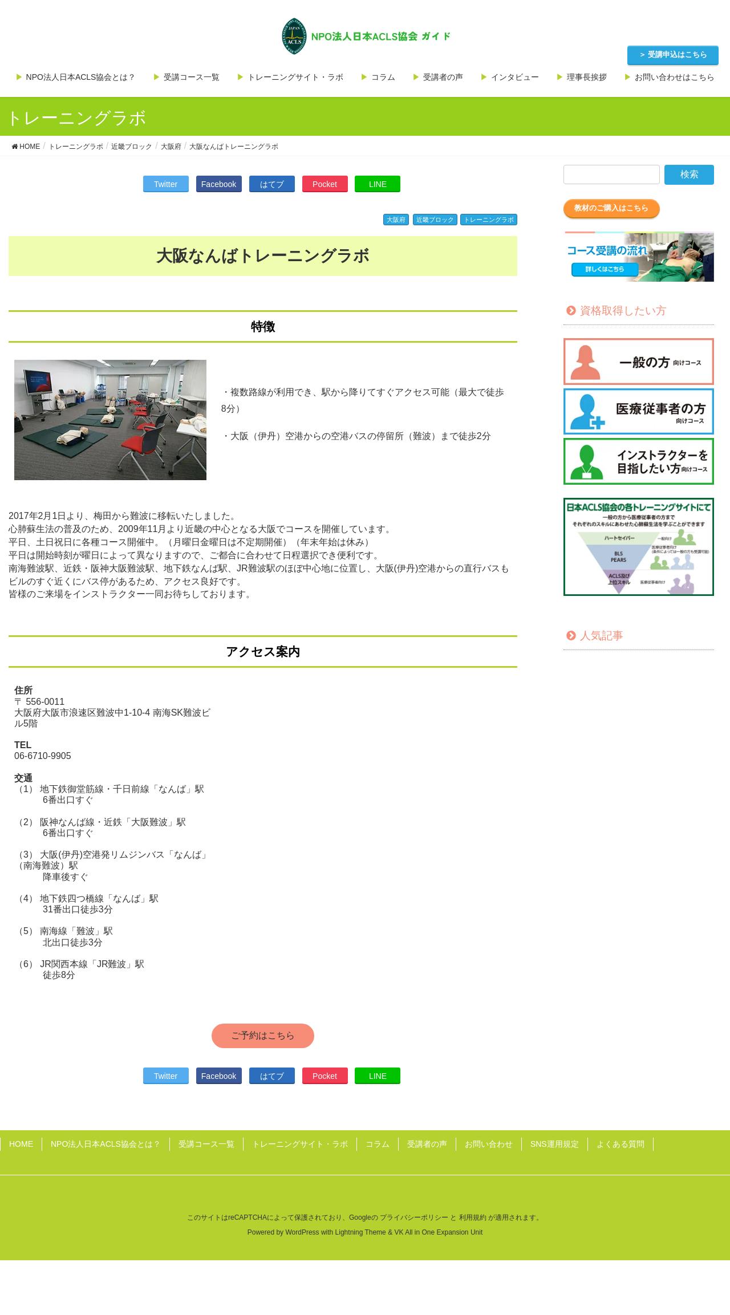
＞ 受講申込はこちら (673, 54)
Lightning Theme (360, 1232)
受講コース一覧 (206, 1143)
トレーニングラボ (489, 219)
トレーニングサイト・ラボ (300, 1143)
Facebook (218, 184)
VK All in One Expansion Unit (438, 1232)
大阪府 (396, 219)
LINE (378, 184)
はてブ (272, 184)
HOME (21, 1143)
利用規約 (472, 1217)
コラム (378, 1143)
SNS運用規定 (554, 1143)
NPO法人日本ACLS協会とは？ (106, 1143)
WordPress (302, 1232)
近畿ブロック (435, 219)
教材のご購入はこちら (611, 208)
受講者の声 (427, 1143)
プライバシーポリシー (414, 1217)
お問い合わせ (489, 1143)
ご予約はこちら (263, 1035)
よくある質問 (620, 1143)
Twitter (165, 184)
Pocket (325, 184)
